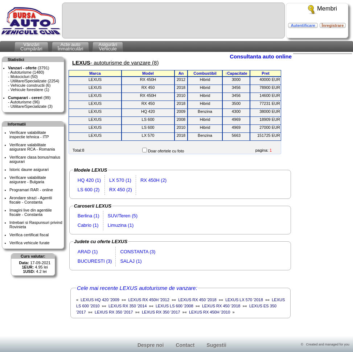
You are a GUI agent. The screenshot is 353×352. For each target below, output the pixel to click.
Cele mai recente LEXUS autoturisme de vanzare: (137, 288)
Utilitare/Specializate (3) (32, 106)
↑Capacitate (236, 73)
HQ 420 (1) (89, 180)
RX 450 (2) (120, 189)
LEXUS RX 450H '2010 (209, 312)
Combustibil (205, 73)
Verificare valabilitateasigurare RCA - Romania (32, 147)
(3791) (28, 68)
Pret (265, 73)
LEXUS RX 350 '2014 (127, 306)
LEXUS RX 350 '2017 (114, 312)
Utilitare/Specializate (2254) (35, 81)
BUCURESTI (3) (95, 261)
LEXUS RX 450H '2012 (148, 300)
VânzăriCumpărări (31, 47)
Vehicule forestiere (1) (30, 89)
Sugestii (216, 345)
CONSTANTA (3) (137, 251)
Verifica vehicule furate (29, 243)
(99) (29, 97)
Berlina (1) (88, 215)
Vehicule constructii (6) (31, 85)
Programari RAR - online (31, 190)
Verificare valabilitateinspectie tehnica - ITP (29, 134)
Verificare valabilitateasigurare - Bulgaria (27, 179)
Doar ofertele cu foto (166, 151)
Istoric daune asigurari (29, 169)
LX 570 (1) (120, 180)
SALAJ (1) (130, 261)
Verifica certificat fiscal (29, 235)
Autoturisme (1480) (27, 72)
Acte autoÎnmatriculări (70, 47)
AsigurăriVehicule (107, 47)
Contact (185, 345)
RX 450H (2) (153, 180)
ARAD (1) (88, 251)
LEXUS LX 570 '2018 (244, 300)
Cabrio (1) (88, 225)
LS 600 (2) (89, 189)
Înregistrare (333, 25)
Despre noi (150, 345)
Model (148, 73)
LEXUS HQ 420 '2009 (100, 300)
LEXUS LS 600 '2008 (174, 306)
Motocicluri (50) (24, 76)
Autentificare (303, 25)
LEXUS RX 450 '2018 (197, 300)
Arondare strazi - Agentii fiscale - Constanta (30, 200)
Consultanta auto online (261, 56)
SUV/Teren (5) (122, 215)
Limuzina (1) (121, 225)
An (181, 73)
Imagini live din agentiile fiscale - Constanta (30, 212)
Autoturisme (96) (25, 102)
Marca (95, 73)
